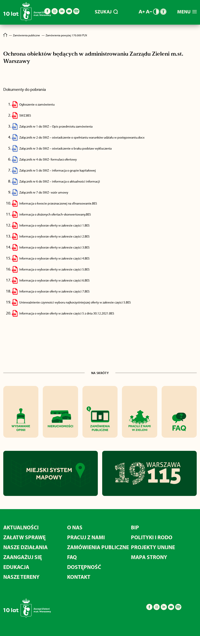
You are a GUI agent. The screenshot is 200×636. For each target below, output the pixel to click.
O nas (74, 527)
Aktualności (21, 527)
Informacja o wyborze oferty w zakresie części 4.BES (54, 258)
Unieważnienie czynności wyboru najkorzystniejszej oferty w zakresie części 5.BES (75, 302)
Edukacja (16, 566)
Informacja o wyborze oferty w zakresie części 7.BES (54, 291)
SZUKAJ (106, 12)
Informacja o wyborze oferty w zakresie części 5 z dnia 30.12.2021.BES (66, 313)
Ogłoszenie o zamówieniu (37, 104)
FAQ (72, 557)
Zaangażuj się (22, 557)
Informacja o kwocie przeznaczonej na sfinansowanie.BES (58, 203)
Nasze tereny (21, 576)
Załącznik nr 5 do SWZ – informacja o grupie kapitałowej (57, 170)
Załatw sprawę (24, 537)
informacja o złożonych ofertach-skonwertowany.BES (55, 214)
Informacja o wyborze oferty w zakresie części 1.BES (54, 225)
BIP (135, 527)
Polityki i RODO (151, 537)
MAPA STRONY (149, 557)
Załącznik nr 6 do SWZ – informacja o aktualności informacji (59, 181)
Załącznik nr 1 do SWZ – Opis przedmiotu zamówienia (56, 126)
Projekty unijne (153, 547)
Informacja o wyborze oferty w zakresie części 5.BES (54, 269)
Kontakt (78, 576)
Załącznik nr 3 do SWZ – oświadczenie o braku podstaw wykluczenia (65, 148)
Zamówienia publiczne (98, 547)
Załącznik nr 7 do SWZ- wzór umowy (43, 192)
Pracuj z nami (86, 537)
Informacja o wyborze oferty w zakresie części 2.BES (54, 236)
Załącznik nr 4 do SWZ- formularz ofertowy (48, 159)
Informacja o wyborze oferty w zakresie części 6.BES (54, 280)
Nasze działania (25, 547)
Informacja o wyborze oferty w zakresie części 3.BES (54, 247)
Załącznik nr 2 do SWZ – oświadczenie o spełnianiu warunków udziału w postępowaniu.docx (82, 137)
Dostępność (84, 566)
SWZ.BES (25, 115)
